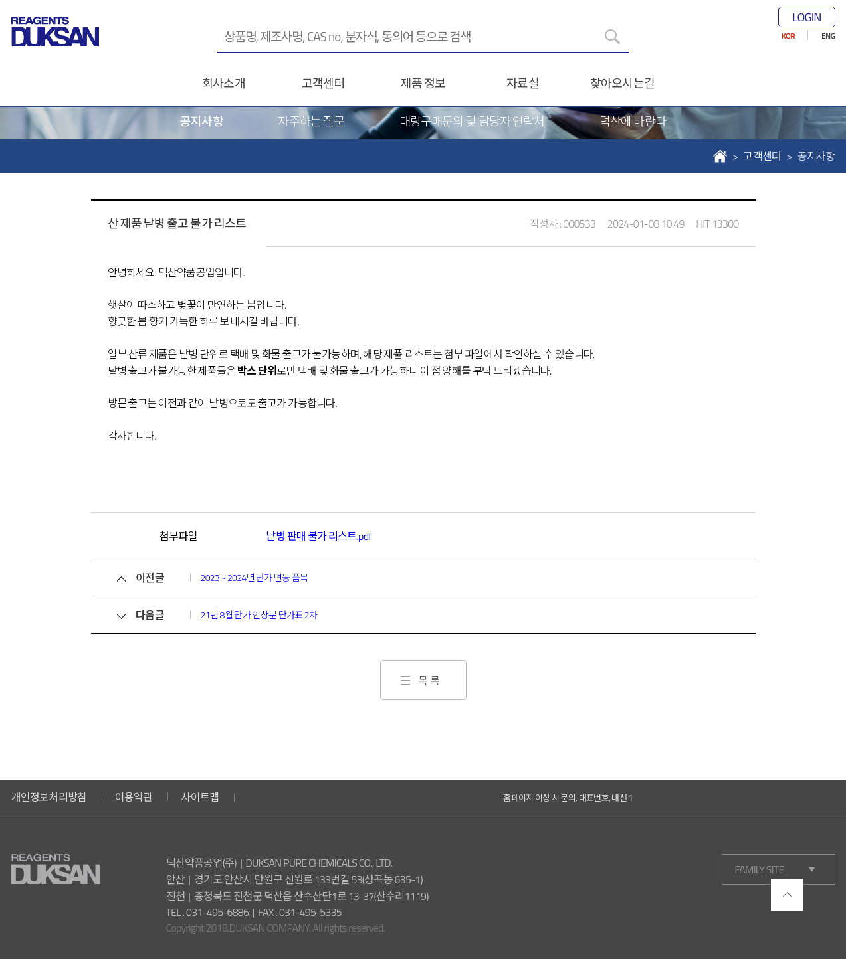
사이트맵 (200, 797)
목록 (430, 681)
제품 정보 (423, 83)
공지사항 (201, 121)
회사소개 (223, 83)
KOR (788, 35)
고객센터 (323, 83)
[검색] (612, 36)
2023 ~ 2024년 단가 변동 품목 (254, 577)
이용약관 (134, 797)
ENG (828, 35)
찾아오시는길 (622, 83)
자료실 (522, 83)
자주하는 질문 (311, 121)
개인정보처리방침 (49, 797)
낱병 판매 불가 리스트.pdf (318, 536)
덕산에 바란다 (632, 121)
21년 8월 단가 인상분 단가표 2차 (259, 615)
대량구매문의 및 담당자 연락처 (471, 121)
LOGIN (806, 17)
